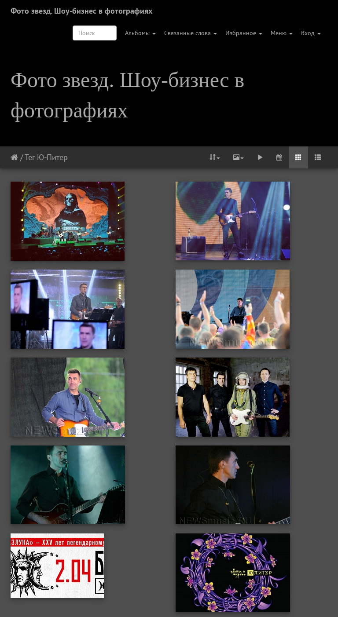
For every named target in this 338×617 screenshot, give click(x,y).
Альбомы (140, 33)
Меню (282, 33)
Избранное (243, 33)
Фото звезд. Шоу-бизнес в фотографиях (81, 11)
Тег (30, 157)
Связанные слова (190, 33)
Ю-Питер (52, 157)
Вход (311, 33)
